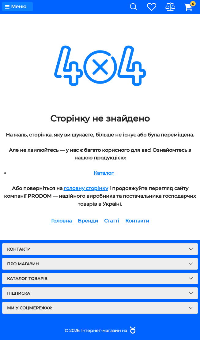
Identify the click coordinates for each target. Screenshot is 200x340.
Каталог (104, 173)
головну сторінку (86, 188)
